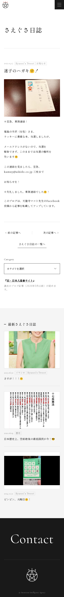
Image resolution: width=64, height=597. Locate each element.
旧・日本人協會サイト (20, 280)
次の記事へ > (51, 232)
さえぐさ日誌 (23, 29)
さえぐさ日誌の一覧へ (32, 244)
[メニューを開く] (59, 4)
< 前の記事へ (13, 232)
